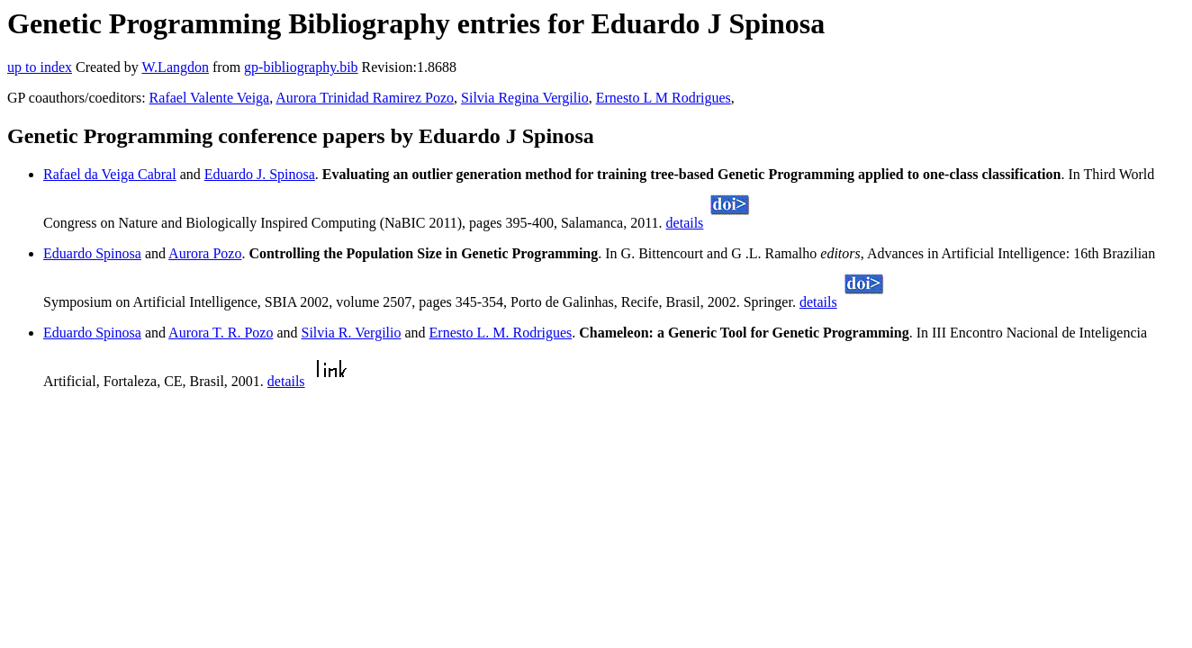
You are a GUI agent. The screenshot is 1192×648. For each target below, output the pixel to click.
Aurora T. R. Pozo (220, 332)
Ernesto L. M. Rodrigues (501, 332)
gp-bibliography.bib (301, 67)
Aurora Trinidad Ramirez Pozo (364, 97)
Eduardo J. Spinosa (259, 174)
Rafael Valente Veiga (209, 97)
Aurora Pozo (204, 253)
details (685, 222)
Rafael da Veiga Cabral (109, 174)
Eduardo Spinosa (92, 253)
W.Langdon (175, 67)
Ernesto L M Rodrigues (663, 97)
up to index (39, 67)
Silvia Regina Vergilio (525, 97)
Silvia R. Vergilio (351, 332)
